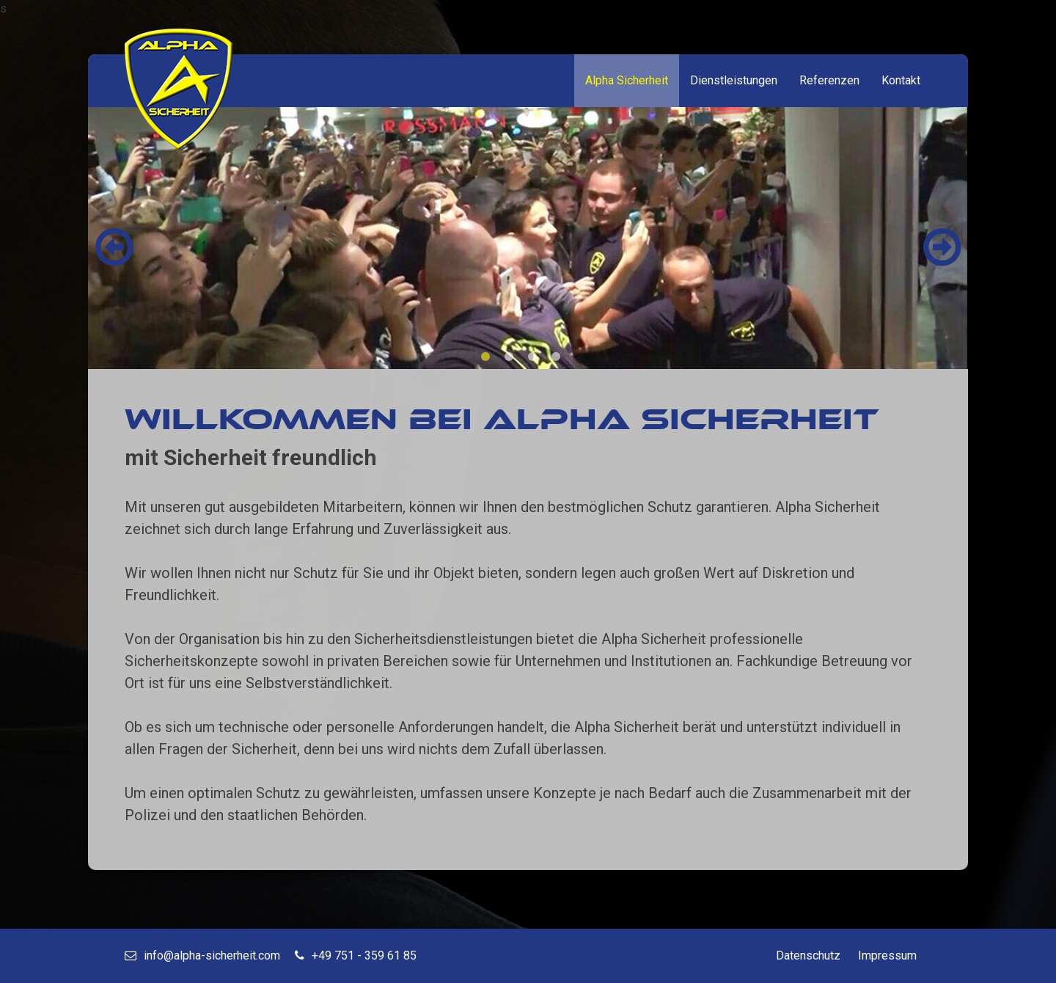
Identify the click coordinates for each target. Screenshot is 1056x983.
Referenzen (829, 80)
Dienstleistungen (733, 80)
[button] (942, 247)
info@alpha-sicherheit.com (202, 955)
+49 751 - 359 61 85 (356, 955)
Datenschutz (808, 955)
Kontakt (900, 80)
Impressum (887, 955)
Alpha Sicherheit (626, 80)
